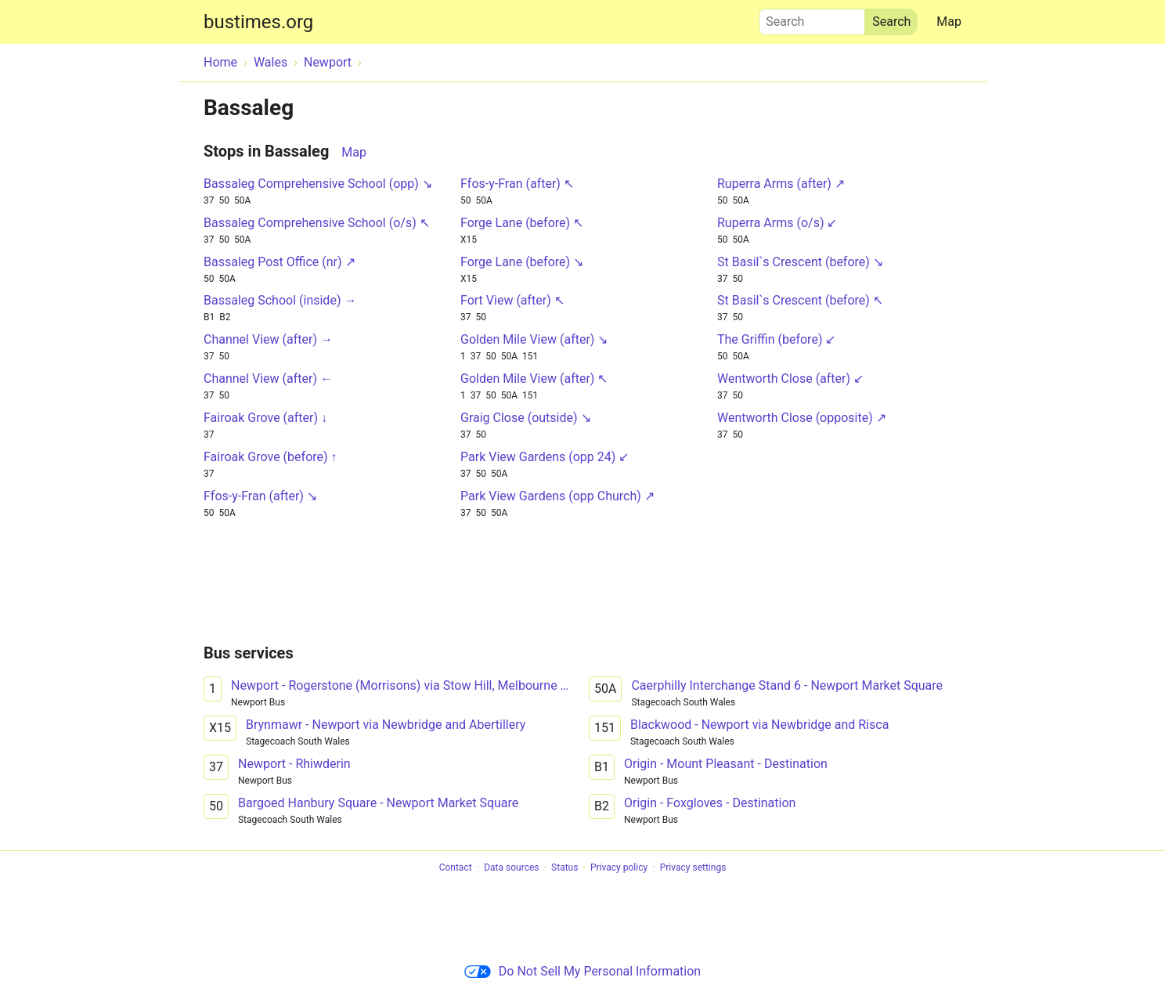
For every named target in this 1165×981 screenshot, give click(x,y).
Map (948, 21)
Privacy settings (693, 867)
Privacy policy (618, 867)
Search (812, 18)
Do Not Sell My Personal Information (582, 971)
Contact (455, 867)
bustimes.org (258, 22)
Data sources (511, 867)
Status (564, 867)
